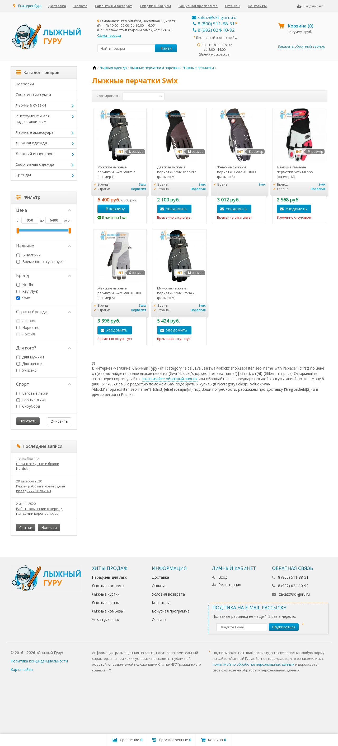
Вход (219, 577)
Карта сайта (22, 669)
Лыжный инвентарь (35, 153)
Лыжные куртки (106, 594)
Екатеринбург (30, 5)
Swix (23, 297)
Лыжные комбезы (108, 611)
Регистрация (226, 584)
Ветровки (25, 83)
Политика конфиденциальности (39, 661)
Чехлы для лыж (105, 619)
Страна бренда (43, 311)
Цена (43, 210)
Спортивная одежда (35, 164)
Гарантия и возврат (113, 5)
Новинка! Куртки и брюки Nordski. (37, 466)
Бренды (23, 174)
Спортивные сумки (33, 94)
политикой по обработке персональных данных (253, 664)
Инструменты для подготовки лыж (33, 118)
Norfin (24, 284)
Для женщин (30, 363)
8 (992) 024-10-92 (214, 30)
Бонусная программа (198, 5)
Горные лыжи (31, 399)
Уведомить (176, 208)
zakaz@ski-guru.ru (214, 17)
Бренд (43, 275)
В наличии (28, 254)
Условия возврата (168, 594)
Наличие (43, 245)
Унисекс (26, 370)
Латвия (25, 320)
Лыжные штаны (106, 602)
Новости (49, 527)
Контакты (257, 5)
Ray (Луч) (27, 291)
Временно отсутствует (40, 261)
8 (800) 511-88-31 (214, 24)
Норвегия (27, 327)
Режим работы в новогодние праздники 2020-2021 (40, 488)
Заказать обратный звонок (301, 46)
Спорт (43, 384)
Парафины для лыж (109, 577)
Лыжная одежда (31, 142)
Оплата (80, 5)
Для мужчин (30, 357)
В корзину (112, 208)
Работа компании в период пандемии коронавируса (39, 511)
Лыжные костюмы (108, 585)
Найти (166, 48)
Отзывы (232, 5)
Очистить (59, 421)
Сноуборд (28, 406)
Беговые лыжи (32, 393)
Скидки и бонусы (155, 5)
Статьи (25, 527)
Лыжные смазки (31, 105)
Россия (25, 334)
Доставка (57, 5)
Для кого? (43, 348)
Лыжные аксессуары (35, 132)
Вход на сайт (310, 6)
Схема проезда (109, 35)
